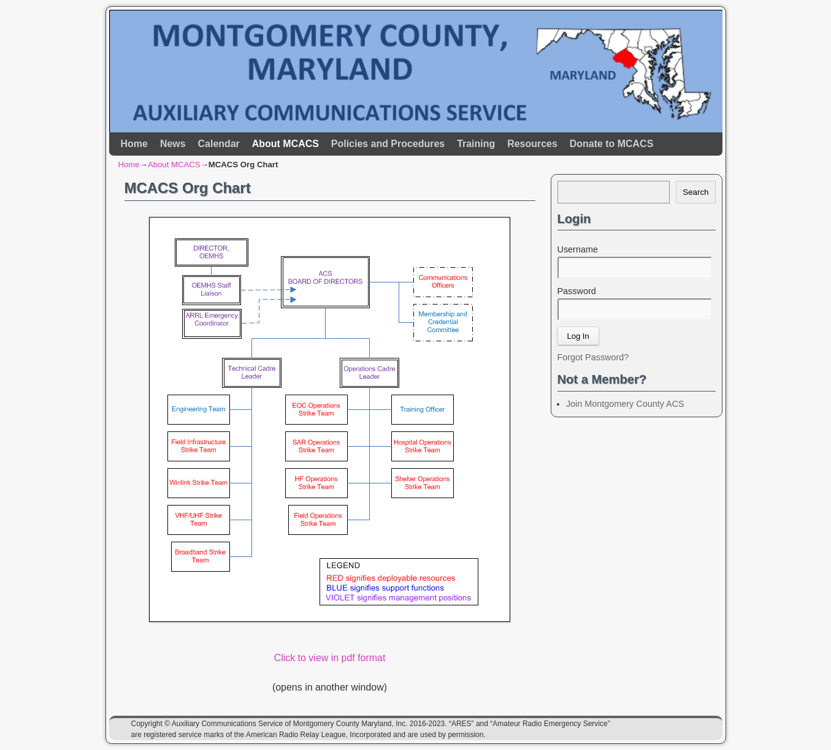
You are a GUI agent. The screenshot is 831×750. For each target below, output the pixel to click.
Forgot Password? (593, 357)
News (173, 143)
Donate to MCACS (611, 143)
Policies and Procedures (388, 143)
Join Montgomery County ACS (625, 404)
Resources (532, 143)
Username (577, 249)
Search (695, 192)
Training (476, 143)
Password (576, 291)
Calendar (219, 143)
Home (134, 143)
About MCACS (285, 143)
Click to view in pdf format (330, 658)
